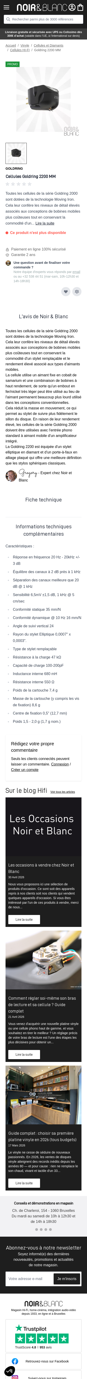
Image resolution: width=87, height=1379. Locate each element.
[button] (43, 184)
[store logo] (42, 7)
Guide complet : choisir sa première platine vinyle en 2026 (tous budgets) (42, 1136)
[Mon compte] (72, 7)
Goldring (14, 168)
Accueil (11, 45)
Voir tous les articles (62, 792)
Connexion (60, 764)
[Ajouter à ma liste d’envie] (65, 291)
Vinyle (24, 45)
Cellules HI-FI (20, 50)
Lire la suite (44, 223)
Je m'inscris (66, 1279)
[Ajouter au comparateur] (76, 291)
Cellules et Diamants (48, 45)
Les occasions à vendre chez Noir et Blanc (41, 868)
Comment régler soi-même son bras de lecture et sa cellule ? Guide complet (42, 1004)
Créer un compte (24, 770)
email (76, 272)
